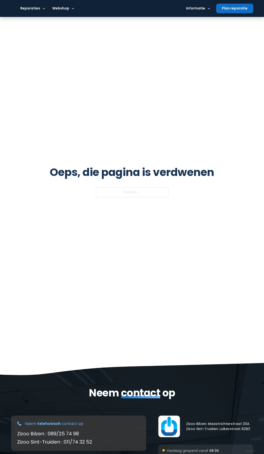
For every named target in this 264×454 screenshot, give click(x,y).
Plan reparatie (235, 8)
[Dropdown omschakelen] (44, 8)
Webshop (60, 8)
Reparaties (30, 8)
